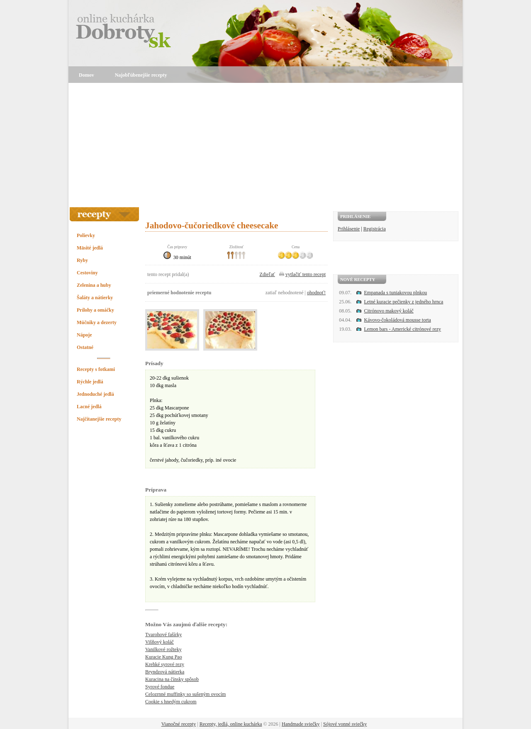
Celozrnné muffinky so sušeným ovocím (185, 694)
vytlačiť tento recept (305, 274)
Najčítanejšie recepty (99, 419)
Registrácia (374, 229)
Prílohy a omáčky (95, 310)
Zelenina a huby (94, 285)
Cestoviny (87, 273)
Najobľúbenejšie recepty (141, 75)
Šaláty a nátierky (95, 297)
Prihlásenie (349, 229)
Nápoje (84, 335)
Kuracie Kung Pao (163, 657)
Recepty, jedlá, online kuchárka (231, 724)
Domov (86, 75)
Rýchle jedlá (90, 382)
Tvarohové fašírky (163, 634)
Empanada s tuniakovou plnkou (395, 292)
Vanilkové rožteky (163, 649)
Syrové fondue (159, 687)
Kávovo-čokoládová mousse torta (397, 320)
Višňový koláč (159, 642)
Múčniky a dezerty (97, 322)
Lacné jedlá (89, 406)
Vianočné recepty (178, 724)
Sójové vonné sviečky (345, 724)
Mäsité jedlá (90, 248)
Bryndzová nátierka (164, 672)
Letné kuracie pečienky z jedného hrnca (403, 302)
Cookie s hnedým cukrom (171, 702)
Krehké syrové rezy (164, 664)
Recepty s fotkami (96, 369)
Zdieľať (267, 274)
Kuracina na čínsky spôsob (172, 679)
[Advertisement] (265, 145)
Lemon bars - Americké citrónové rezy (402, 329)
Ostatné (85, 347)
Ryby (82, 260)
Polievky (86, 235)
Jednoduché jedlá (95, 394)
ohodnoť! (316, 292)
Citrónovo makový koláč (389, 311)
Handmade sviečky (301, 724)
